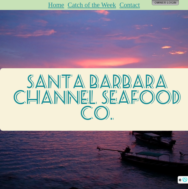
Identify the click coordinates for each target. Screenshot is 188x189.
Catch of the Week (92, 4)
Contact (130, 4)
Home (56, 4)
